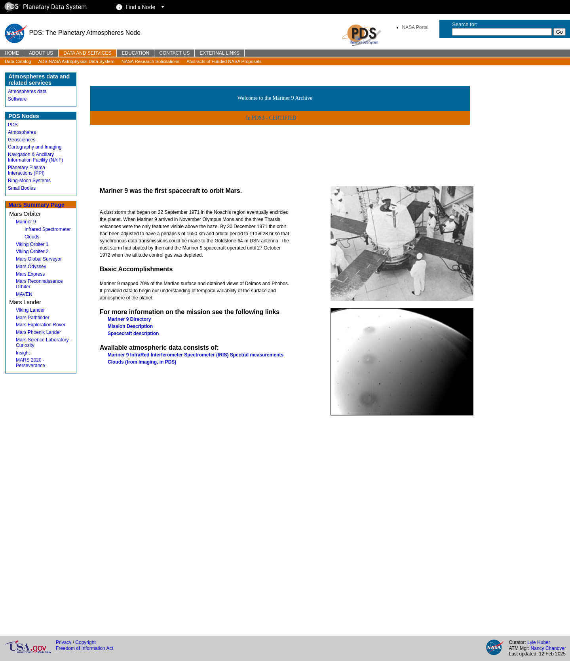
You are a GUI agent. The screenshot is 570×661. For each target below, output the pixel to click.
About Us (41, 53)
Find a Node (140, 7)
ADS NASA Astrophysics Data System (76, 61)
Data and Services (87, 53)
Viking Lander (30, 310)
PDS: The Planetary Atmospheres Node (72, 32)
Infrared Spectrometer (48, 229)
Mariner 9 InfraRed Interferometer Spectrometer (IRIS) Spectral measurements (195, 355)
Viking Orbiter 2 (32, 251)
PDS (13, 125)
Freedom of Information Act (84, 648)
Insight (23, 353)
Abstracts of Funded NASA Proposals (223, 61)
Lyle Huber (538, 642)
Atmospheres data (27, 91)
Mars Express (30, 274)
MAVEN (24, 294)
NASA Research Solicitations (150, 61)
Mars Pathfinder (32, 317)
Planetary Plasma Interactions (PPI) (26, 170)
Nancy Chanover (548, 648)
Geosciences (21, 140)
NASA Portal (415, 27)
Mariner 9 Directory (129, 319)
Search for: (464, 24)
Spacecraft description (133, 333)
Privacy (63, 642)
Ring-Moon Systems (29, 180)
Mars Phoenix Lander (38, 332)
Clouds (32, 237)
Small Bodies (22, 188)
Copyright (85, 642)
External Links (219, 53)
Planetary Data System (44, 7)
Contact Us (174, 53)
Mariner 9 (26, 222)
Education (136, 53)
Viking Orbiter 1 (32, 244)
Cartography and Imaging (34, 147)
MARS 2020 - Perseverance (30, 362)
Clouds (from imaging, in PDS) (142, 362)
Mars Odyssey (31, 266)
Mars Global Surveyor (39, 259)
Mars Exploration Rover (40, 325)
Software (17, 99)
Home (12, 53)
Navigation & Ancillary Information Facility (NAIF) (35, 157)
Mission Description (130, 326)
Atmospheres (22, 132)
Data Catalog (18, 61)
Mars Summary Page (36, 205)
